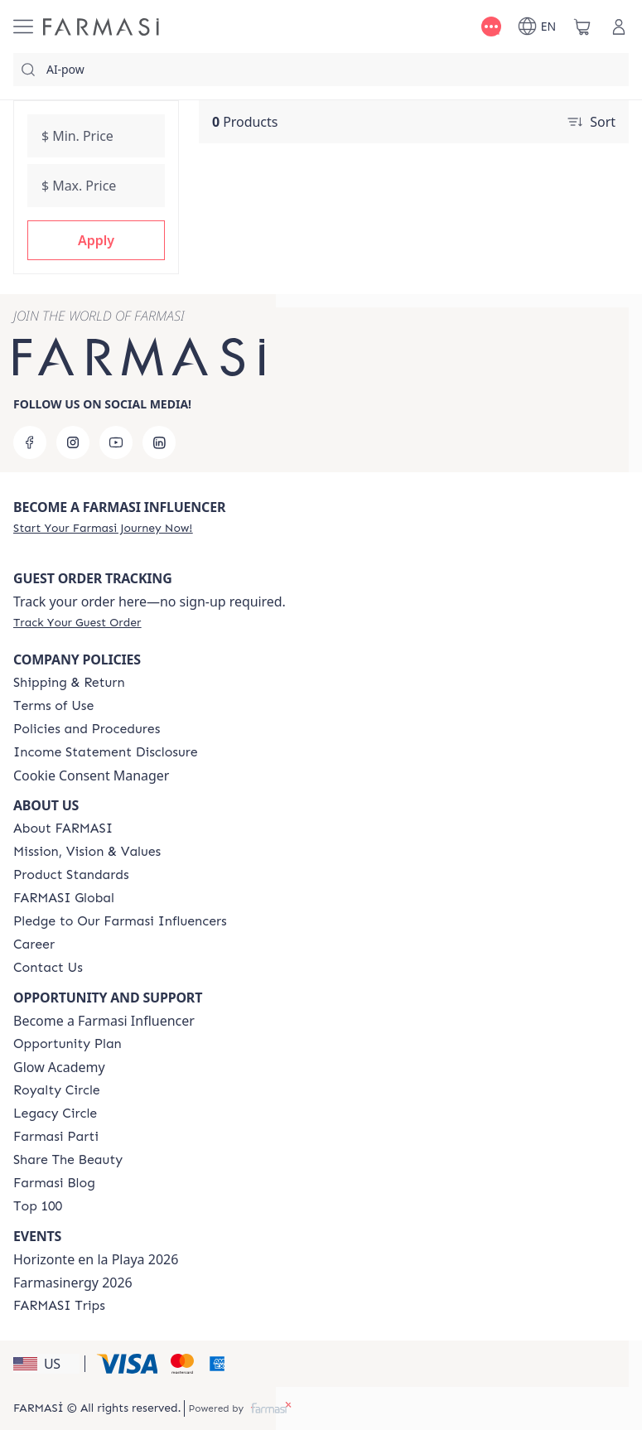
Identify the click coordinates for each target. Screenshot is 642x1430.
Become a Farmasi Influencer (104, 1020)
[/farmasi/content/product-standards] (71, 875)
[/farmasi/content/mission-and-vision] (87, 851)
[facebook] (29, 442)
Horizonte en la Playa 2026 (95, 1259)
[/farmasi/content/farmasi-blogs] (54, 1183)
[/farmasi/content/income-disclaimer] (105, 752)
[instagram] (72, 442)
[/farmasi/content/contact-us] (48, 967)
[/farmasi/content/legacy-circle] (55, 1113)
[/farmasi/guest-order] (77, 622)
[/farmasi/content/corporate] (63, 898)
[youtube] (116, 442)
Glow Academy (59, 1067)
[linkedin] (159, 442)
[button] (96, 240)
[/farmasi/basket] (582, 26)
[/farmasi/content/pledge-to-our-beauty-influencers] (120, 921)
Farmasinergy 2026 (73, 1282)
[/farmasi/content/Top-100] (37, 1206)
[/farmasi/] (101, 26)
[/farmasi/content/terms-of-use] (53, 706)
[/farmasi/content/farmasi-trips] (59, 1305)
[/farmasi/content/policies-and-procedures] (86, 729)
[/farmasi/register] (102, 528)
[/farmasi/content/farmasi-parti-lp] (56, 1136)
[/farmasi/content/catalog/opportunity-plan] (67, 1044)
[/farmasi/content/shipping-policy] (69, 682)
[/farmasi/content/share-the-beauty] (68, 1160)
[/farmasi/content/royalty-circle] (56, 1090)
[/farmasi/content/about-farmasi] (63, 828)
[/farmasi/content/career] (34, 944)
